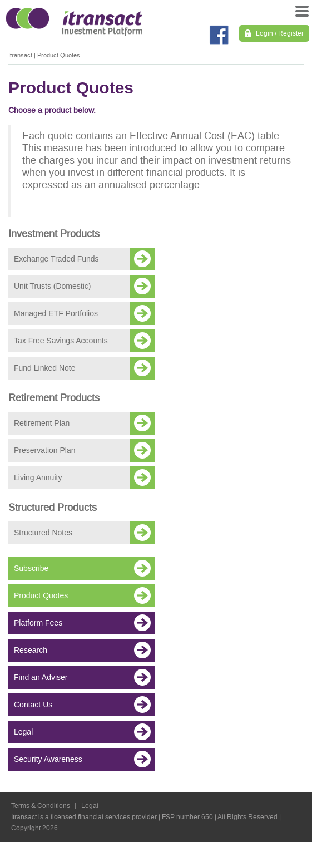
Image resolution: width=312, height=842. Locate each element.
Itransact (20, 55)
